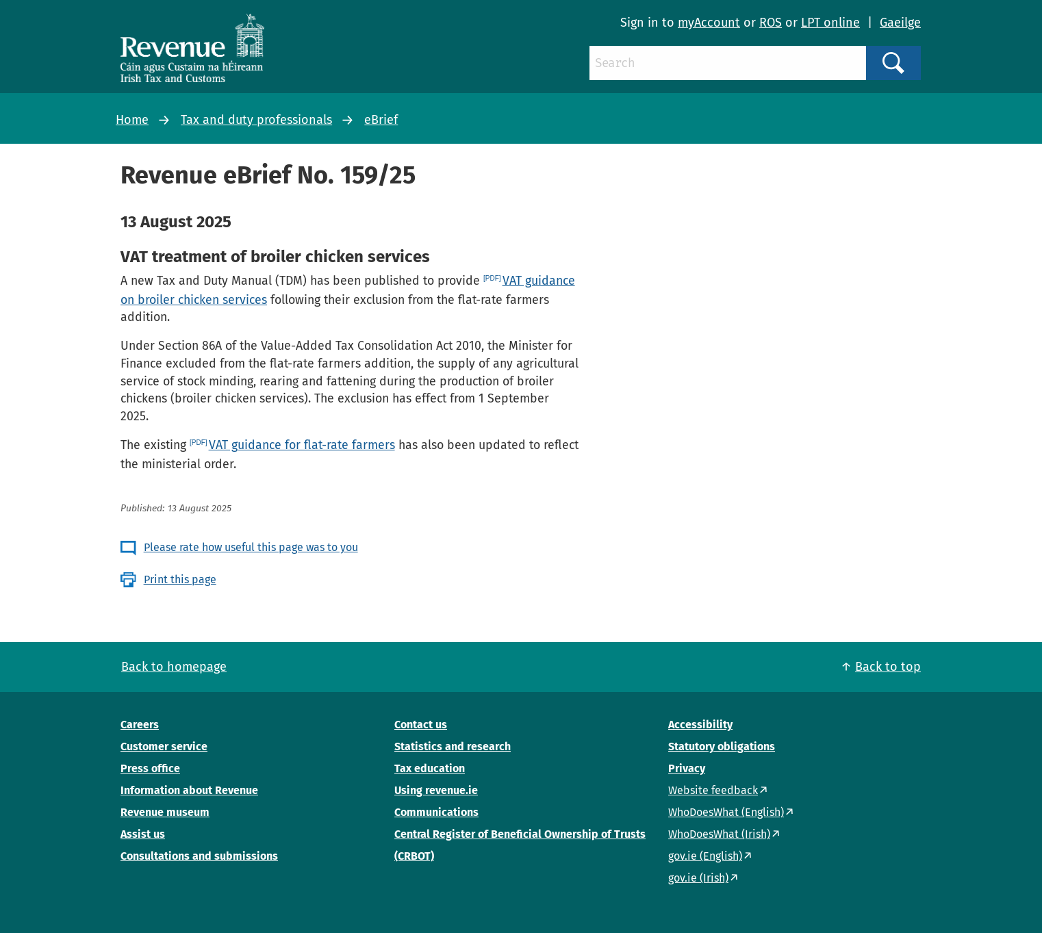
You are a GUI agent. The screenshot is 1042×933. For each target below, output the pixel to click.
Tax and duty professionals (256, 119)
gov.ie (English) (705, 855)
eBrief (381, 119)
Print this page (180, 579)
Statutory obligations (721, 746)
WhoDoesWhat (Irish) (719, 834)
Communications (436, 812)
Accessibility (700, 724)
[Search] (727, 63)
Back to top (888, 666)
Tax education (429, 768)
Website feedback (713, 790)
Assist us (142, 834)
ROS (770, 22)
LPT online (830, 22)
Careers (139, 724)
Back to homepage (174, 666)
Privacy (686, 768)
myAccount (709, 22)
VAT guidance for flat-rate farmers (302, 444)
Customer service (163, 746)
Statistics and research (452, 746)
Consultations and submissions (199, 855)
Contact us (420, 724)
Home (132, 119)
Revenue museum (164, 812)
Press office (150, 768)
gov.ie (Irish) (698, 877)
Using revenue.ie (436, 790)
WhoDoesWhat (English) (726, 812)
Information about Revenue (189, 790)
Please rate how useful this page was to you (251, 547)
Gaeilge (900, 22)
